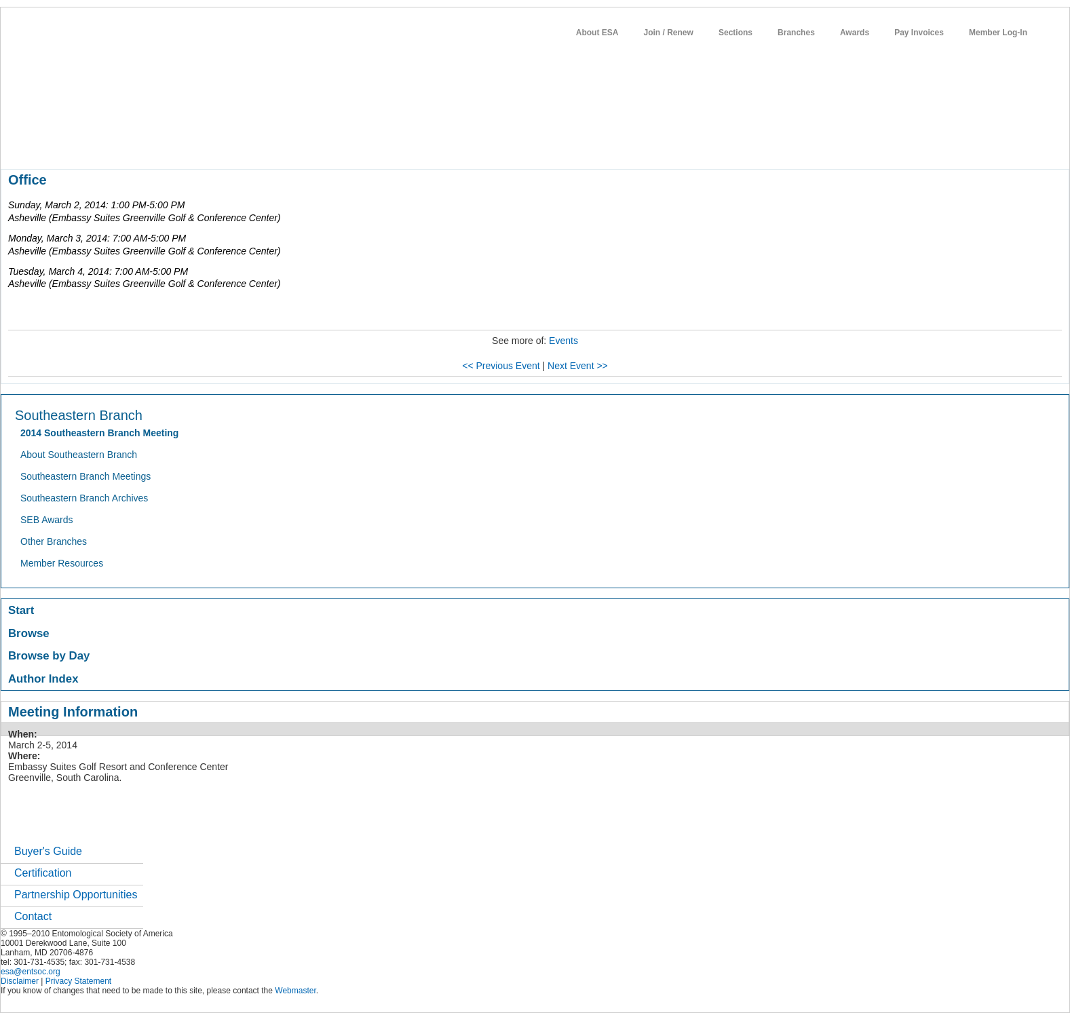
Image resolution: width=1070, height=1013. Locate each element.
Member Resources (61, 563)
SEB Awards (46, 519)
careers (453, 145)
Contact (33, 916)
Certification (42, 873)
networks (501, 145)
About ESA (597, 32)
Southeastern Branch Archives (84, 498)
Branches (796, 32)
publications (286, 145)
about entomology (73, 145)
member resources (159, 145)
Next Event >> (578, 365)
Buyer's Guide (48, 851)
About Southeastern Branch (78, 454)
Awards (854, 32)
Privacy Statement (78, 981)
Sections (735, 32)
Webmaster (295, 990)
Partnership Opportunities (75, 894)
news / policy (350, 145)
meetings (229, 145)
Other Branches (53, 541)
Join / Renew (668, 32)
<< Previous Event (500, 365)
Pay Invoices (919, 32)
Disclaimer (20, 981)
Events (563, 340)
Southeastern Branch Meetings (85, 476)
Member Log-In (998, 32)
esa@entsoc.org (30, 971)
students (407, 145)
